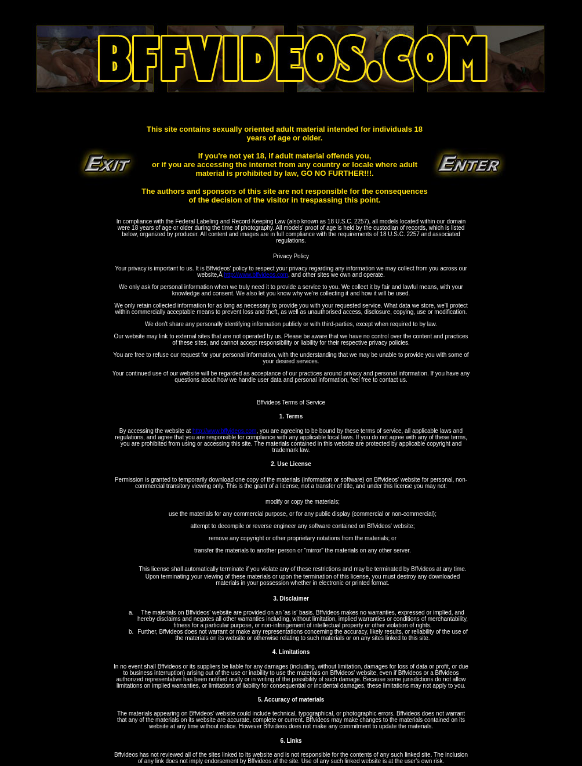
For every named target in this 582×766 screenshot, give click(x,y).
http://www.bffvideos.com (256, 275)
